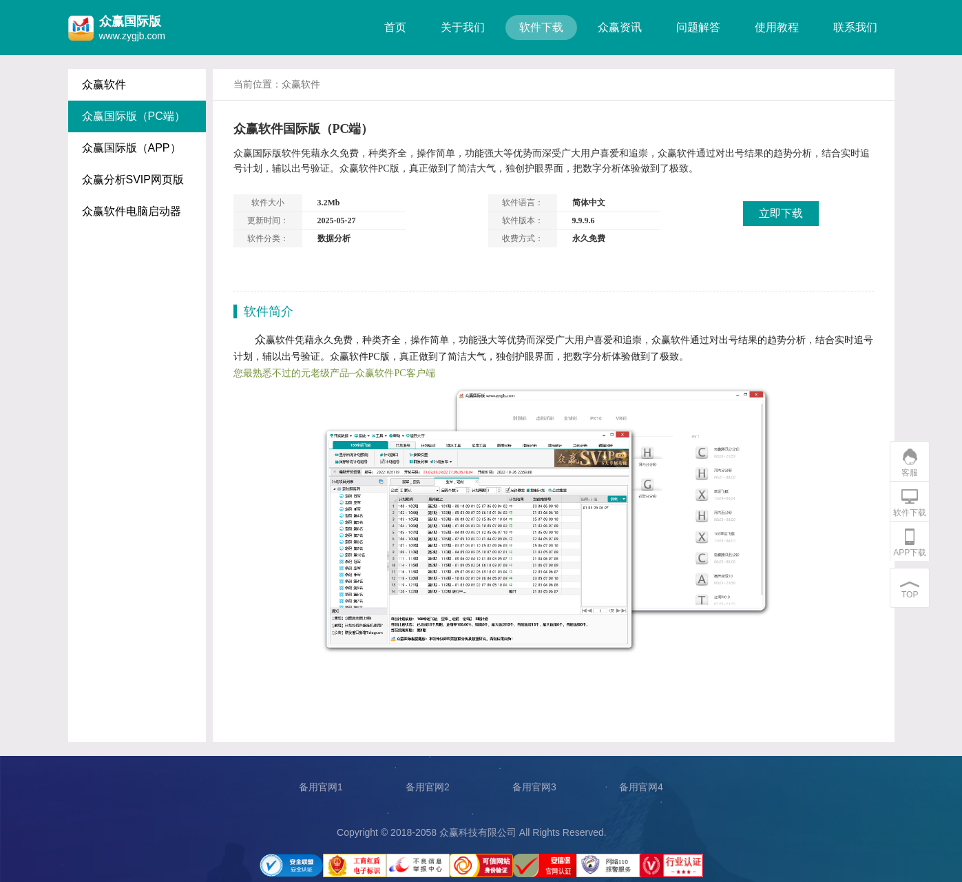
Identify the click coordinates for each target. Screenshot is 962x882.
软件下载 (541, 27)
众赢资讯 (620, 27)
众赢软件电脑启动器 (131, 211)
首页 (395, 27)
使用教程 (777, 27)
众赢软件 (104, 84)
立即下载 (781, 213)
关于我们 (463, 27)
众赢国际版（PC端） (133, 116)
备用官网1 (321, 787)
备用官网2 (428, 787)
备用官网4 (641, 787)
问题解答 (698, 27)
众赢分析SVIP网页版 (133, 179)
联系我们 (855, 27)
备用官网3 (534, 787)
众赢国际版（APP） (131, 148)
